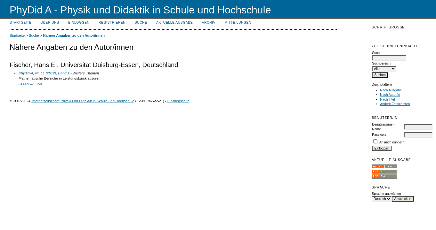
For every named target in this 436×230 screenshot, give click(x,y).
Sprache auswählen (386, 193)
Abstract (27, 83)
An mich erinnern (392, 142)
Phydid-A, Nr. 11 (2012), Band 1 (44, 73)
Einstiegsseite (178, 101)
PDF (40, 83)
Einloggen (78, 22)
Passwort (379, 134)
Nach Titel (387, 99)
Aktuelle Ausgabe (174, 22)
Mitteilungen (237, 22)
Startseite (20, 22)
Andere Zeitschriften (395, 104)
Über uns (50, 22)
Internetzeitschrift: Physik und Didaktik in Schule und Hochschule (82, 101)
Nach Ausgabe (391, 90)
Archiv (208, 22)
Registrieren (112, 22)
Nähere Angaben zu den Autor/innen (74, 35)
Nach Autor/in (390, 94)
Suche (141, 22)
